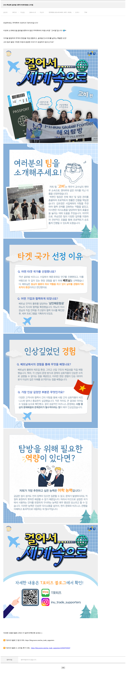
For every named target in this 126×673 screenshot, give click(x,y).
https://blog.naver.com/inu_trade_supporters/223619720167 (50, 648)
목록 (63, 667)
